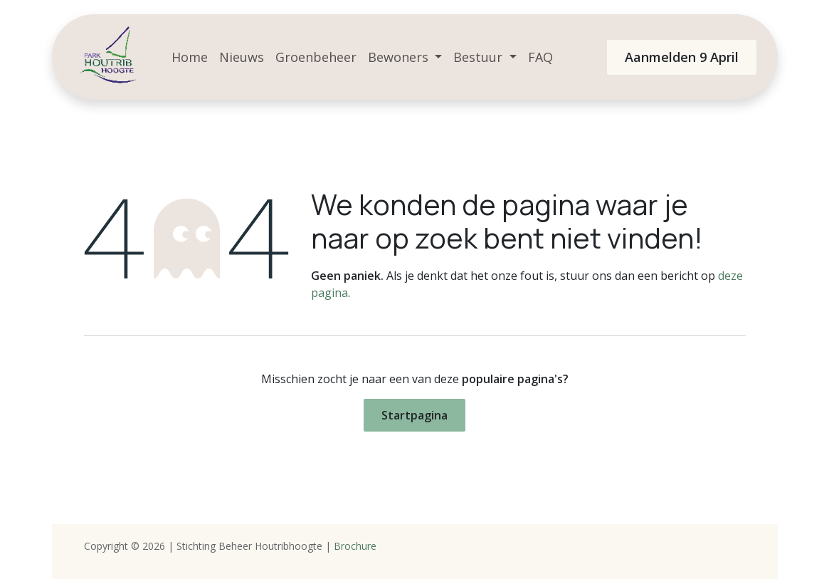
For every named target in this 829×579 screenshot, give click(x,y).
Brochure (355, 546)
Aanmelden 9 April (682, 57)
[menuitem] (189, 57)
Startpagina (414, 415)
